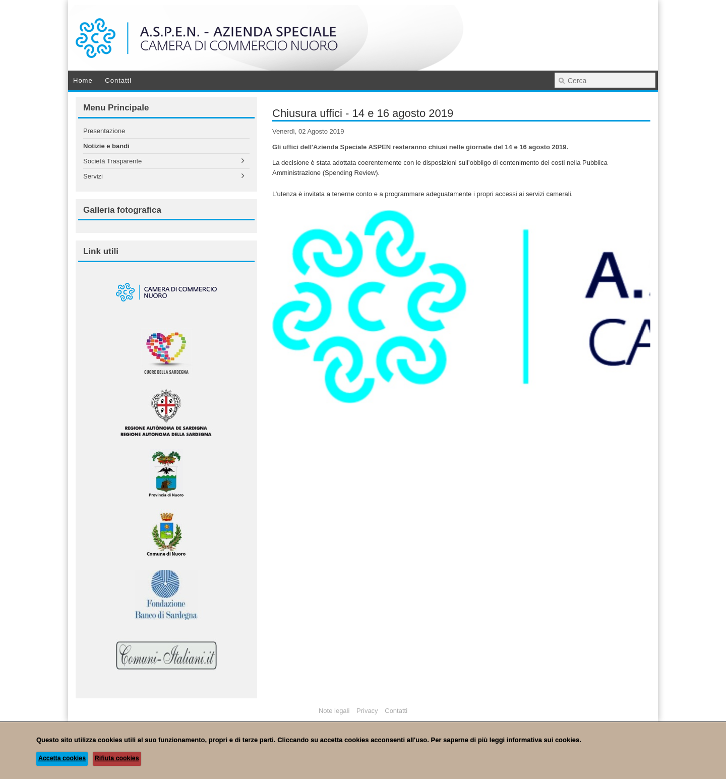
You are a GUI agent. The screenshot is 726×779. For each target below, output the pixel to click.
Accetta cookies (62, 758)
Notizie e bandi (106, 146)
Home (83, 80)
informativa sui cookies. (544, 740)
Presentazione (104, 131)
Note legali (334, 710)
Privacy (367, 710)
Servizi (93, 176)
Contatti (118, 80)
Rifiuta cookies (117, 758)
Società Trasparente (112, 161)
